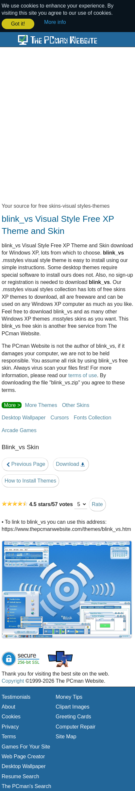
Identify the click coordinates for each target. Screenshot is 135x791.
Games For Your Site (26, 746)
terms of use (82, 375)
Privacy (10, 726)
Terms (9, 736)
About (8, 706)
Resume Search (20, 776)
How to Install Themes (30, 480)
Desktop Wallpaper (24, 417)
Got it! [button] (18, 23)
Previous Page (25, 463)
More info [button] (55, 22)
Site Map (66, 736)
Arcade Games (19, 429)
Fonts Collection (92, 417)
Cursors (60, 417)
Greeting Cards (73, 716)
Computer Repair (75, 726)
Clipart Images (72, 706)
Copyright (13, 680)
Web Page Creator (23, 756)
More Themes (41, 404)
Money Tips (69, 696)
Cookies (11, 716)
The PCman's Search (26, 785)
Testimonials (16, 696)
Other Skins (76, 404)
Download (71, 463)
